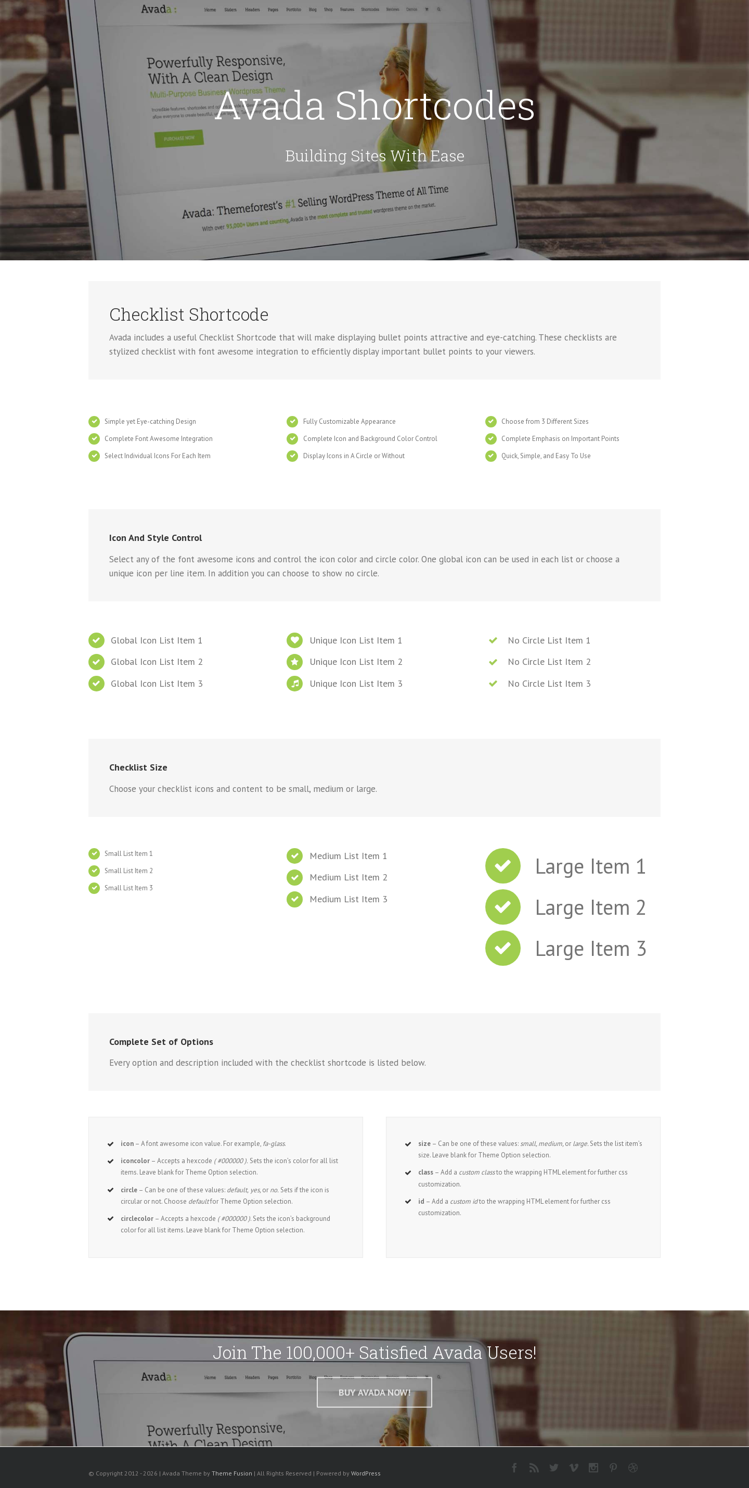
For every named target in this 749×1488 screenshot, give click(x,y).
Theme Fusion (232, 1473)
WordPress (366, 1473)
